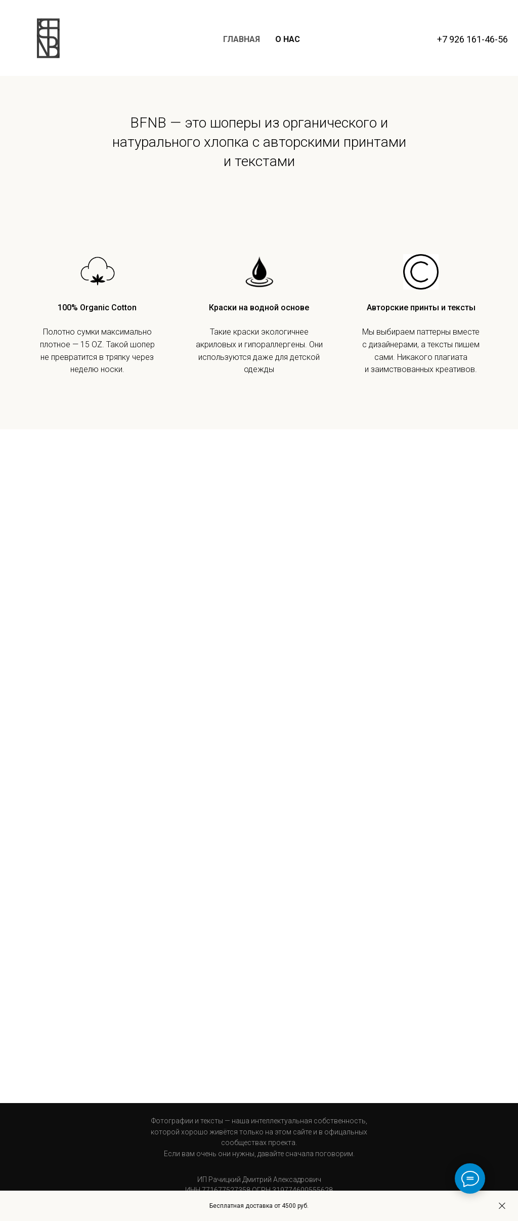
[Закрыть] (502, 1206)
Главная (241, 39)
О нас (287, 39)
